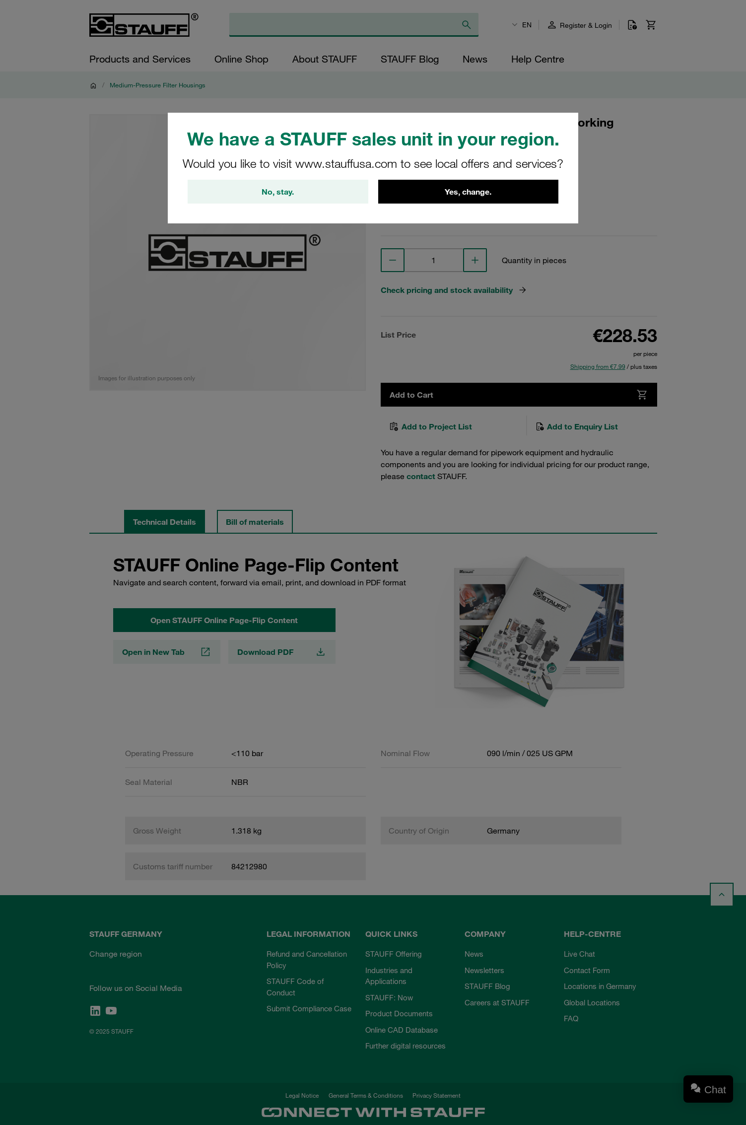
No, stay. (278, 192)
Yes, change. (468, 192)
